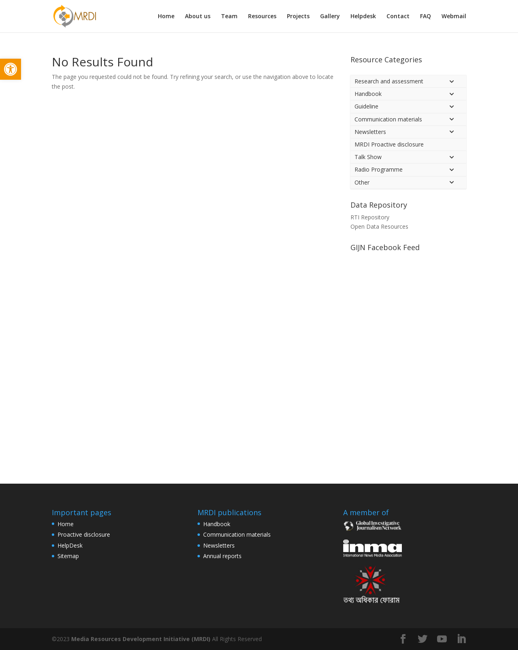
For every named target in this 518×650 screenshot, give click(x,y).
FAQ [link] (425, 16)
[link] (10, 69)
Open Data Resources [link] (379, 226)
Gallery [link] (330, 16)
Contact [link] (398, 16)
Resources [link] (262, 16)
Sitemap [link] (68, 556)
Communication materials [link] (237, 534)
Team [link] (229, 16)
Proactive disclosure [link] (83, 534)
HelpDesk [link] (70, 545)
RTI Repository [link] (369, 217)
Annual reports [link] (222, 556)
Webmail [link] (454, 16)
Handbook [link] (216, 524)
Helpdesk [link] (363, 16)
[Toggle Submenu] (452, 81)
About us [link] (197, 16)
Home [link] (166, 16)
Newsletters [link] (219, 545)
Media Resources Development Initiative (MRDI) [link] (140, 639)
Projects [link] (298, 16)
